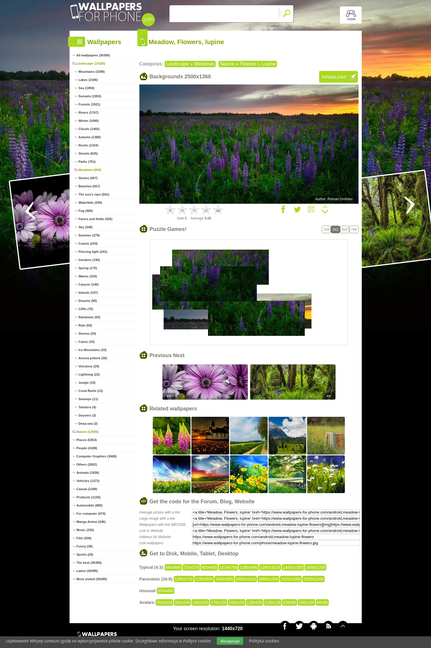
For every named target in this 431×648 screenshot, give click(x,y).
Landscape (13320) (91, 63)
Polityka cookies (264, 641)
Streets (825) (88, 153)
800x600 (209, 567)
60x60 (322, 602)
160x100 (237, 602)
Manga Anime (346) (91, 521)
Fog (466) (86, 210)
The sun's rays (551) (94, 194)
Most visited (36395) (92, 579)
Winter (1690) (89, 120)
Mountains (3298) (92, 71)
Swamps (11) (88, 399)
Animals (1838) (88, 472)
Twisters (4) (87, 407)
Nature (227, 63)
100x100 (306, 602)
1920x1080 (291, 579)
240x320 (200, 602)
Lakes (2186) (88, 80)
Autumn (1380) (90, 137)
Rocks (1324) (88, 145)
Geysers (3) (87, 415)
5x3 (344, 229)
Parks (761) (87, 161)
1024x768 (228, 567)
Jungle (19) (87, 382)
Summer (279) (89, 235)
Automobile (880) (90, 505)
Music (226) (85, 530)
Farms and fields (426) (95, 219)
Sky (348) (86, 227)
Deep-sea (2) (88, 423)
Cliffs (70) (86, 309)
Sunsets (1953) (90, 96)
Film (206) (84, 538)
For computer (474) (91, 513)
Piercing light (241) (93, 251)
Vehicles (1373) (88, 481)
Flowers (248, 63)
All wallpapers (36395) (93, 55)
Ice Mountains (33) (93, 350)
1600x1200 (315, 567)
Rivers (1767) (89, 112)
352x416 (164, 602)
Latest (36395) (87, 571)
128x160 (255, 602)
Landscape (177, 63)
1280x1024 (270, 567)
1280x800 (204, 579)
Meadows (204, 63)
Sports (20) (85, 554)
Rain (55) (85, 325)
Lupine (269, 63)
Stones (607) (88, 178)
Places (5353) (87, 440)
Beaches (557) (89, 186)
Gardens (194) (89, 260)
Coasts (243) (88, 243)
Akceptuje (229, 641)
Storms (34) (87, 333)
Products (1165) (89, 497)
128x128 (273, 602)
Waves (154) (88, 276)
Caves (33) (87, 341)
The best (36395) (89, 562)
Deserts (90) (88, 301)
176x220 (218, 602)
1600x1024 (246, 579)
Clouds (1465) (89, 129)
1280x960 (249, 567)
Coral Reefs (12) (91, 391)
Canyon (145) (89, 284)
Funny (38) (85, 546)
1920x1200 (313, 579)
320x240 (183, 602)
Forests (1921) (90, 104)
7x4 (353, 229)
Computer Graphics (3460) (97, 456)
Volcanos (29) (89, 366)
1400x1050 (293, 567)
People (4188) (87, 448)
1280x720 (184, 579)
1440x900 (224, 579)
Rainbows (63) (90, 317)
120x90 (289, 602)
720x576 (191, 567)
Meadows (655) (90, 170)
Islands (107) (88, 292)
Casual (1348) (87, 489)
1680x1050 (268, 579)
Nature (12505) (88, 431)
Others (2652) (87, 464)
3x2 (335, 229)
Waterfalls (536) (90, 202)
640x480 (173, 567)
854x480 (166, 590)
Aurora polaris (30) (93, 358)
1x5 (326, 229)
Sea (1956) (86, 88)
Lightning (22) (89, 374)
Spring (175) (88, 268)
